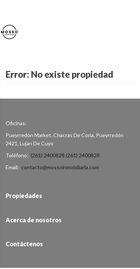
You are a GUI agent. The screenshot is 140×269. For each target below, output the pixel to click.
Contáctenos (24, 243)
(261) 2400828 (48, 155)
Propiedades (24, 195)
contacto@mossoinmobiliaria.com (60, 167)
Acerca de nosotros (34, 219)
